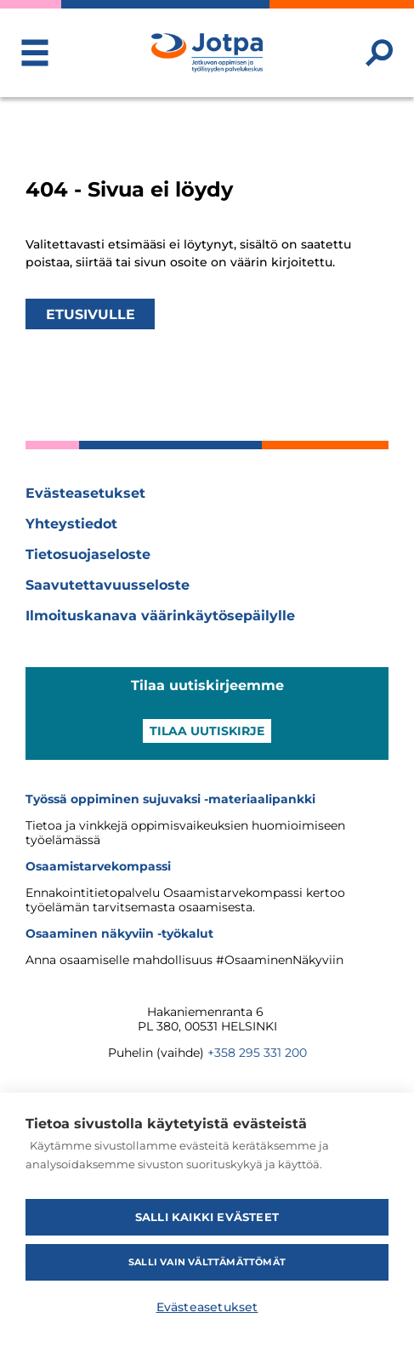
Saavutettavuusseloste (108, 585)
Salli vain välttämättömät (207, 1262)
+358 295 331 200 (257, 1052)
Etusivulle (90, 313)
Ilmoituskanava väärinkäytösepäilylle (160, 616)
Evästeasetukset (85, 493)
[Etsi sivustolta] (379, 52)
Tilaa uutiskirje (207, 731)
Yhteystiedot (71, 524)
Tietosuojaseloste (88, 554)
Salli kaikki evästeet (207, 1217)
